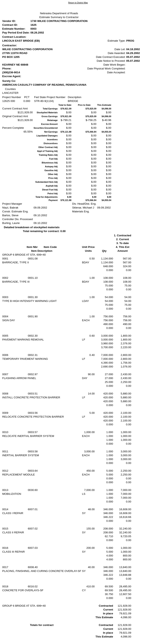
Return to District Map (78, 3)
